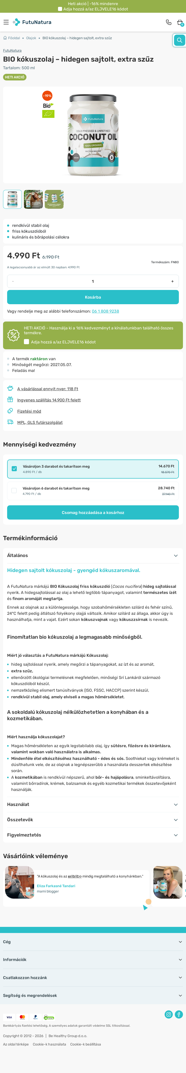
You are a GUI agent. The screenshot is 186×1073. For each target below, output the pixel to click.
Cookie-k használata (49, 1044)
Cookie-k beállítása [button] (85, 1044)
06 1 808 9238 (105, 311)
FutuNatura (12, 50)
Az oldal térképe (16, 1044)
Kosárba (93, 297)
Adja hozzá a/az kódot (95, 9)
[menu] (7, 22)
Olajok (31, 38)
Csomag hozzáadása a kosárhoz (93, 512)
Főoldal (11, 38)
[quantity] (93, 281)
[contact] (169, 22)
